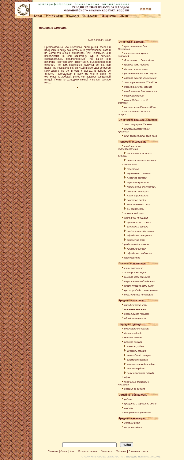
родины (128, 399)
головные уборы (136, 368)
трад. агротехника (138, 195)
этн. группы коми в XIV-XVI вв (140, 82)
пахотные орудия (137, 200)
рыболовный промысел (136, 244)
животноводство (133, 213)
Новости (121, 451)
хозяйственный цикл (138, 204)
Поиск (63, 451)
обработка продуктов (139, 235)
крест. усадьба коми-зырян (139, 285)
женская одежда (133, 342)
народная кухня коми (135, 305)
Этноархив (107, 451)
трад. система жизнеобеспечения (129, 147)
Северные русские (88, 451)
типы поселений (133, 268)
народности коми (133, 95)
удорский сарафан (137, 351)
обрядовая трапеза (135, 318)
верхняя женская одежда (140, 373)
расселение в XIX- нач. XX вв (139, 107)
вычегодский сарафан (139, 355)
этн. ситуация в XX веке (138, 124)
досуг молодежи (133, 427)
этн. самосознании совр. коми (140, 136)
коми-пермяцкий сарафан (141, 364)
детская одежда (133, 333)
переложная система (139, 173)
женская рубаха (135, 346)
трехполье (133, 169)
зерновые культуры (138, 182)
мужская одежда (133, 337)
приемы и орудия (136, 249)
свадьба (128, 408)
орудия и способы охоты (140, 231)
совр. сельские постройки (138, 294)
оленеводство (132, 257)
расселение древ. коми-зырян (140, 73)
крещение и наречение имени (140, 403)
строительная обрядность (139, 281)
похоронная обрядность (137, 412)
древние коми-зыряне (136, 69)
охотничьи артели (137, 226)
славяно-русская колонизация (140, 78)
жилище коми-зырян (135, 272)
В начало (53, 451)
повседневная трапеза (136, 314)
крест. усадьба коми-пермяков (141, 290)
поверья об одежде (134, 389)
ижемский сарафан (137, 359)
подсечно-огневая (137, 178)
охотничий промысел (136, 217)
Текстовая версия (138, 451)
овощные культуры (138, 191)
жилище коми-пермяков (137, 277)
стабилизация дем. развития (140, 91)
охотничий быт (136, 240)
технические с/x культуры (141, 186)
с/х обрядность (135, 209)
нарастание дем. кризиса (138, 87)
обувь (127, 377)
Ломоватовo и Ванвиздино (139, 60)
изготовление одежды (136, 328)
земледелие (130, 164)
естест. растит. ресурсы (141, 160)
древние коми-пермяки (136, 64)
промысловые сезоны (139, 222)
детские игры (132, 423)
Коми (72, 451)
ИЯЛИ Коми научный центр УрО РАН (104, 456)
